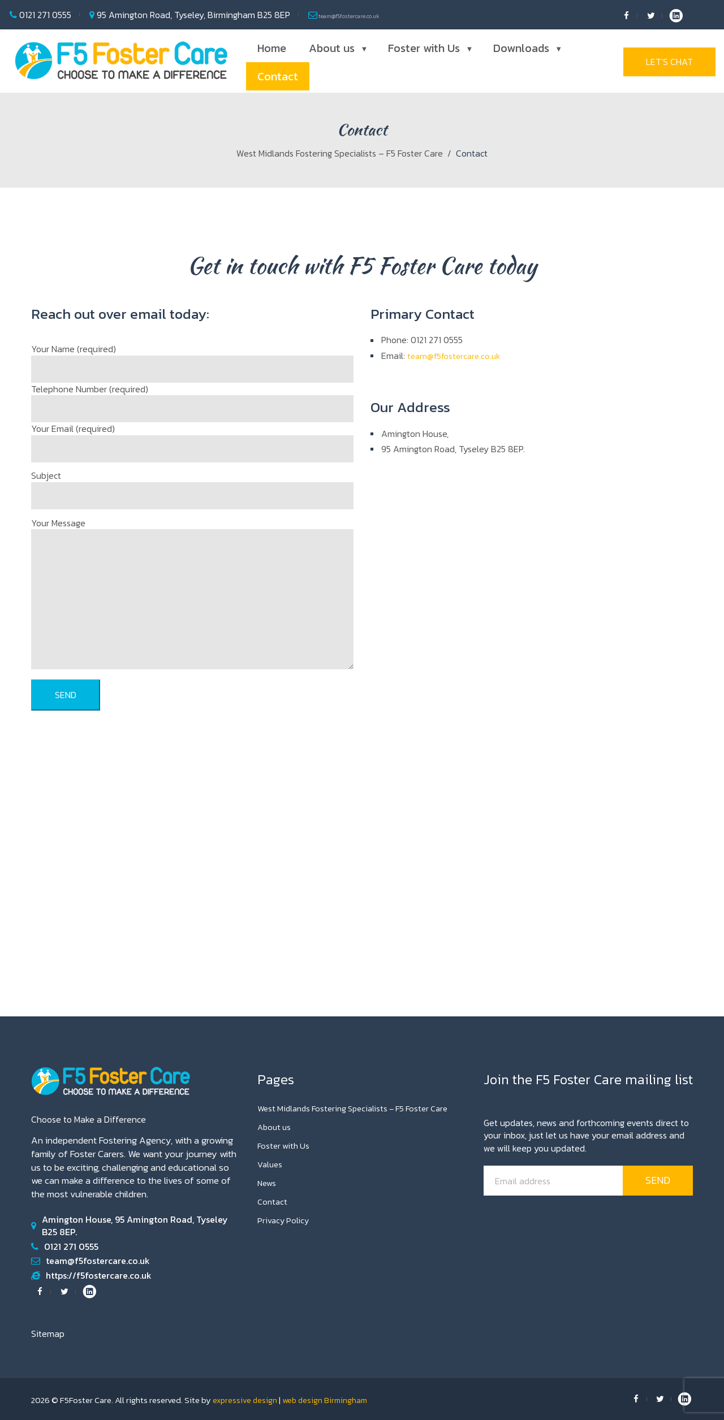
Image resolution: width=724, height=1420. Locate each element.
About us (337, 48)
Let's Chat (669, 62)
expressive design (246, 1399)
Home (271, 48)
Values (270, 1164)
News (267, 1182)
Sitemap (47, 1333)
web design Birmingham (328, 1399)
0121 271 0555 (44, 14)
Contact (277, 76)
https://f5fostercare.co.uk (99, 1275)
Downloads (526, 48)
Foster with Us (429, 48)
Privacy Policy (284, 1220)
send (657, 1180)
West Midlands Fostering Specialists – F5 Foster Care (339, 153)
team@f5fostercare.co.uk (368, 14)
